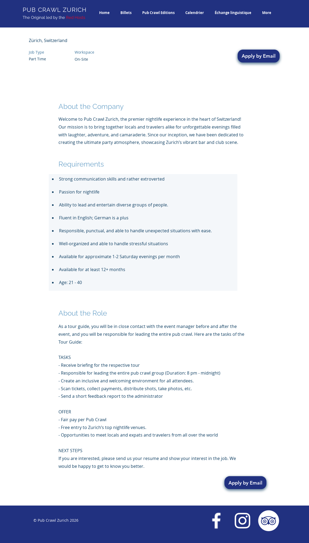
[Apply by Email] (259, 56)
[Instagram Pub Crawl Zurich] (242, 520)
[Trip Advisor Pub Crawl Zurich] (268, 520)
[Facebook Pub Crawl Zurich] (216, 520)
